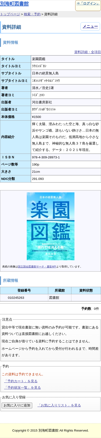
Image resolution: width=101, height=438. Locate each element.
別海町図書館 (14, 3)
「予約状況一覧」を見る (22, 387)
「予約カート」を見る (20, 381)
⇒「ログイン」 (88, 3)
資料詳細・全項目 (87, 52)
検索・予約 (32, 14)
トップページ (10, 14)
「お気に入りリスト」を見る (59, 405)
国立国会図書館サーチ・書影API (37, 266)
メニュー (90, 26)
